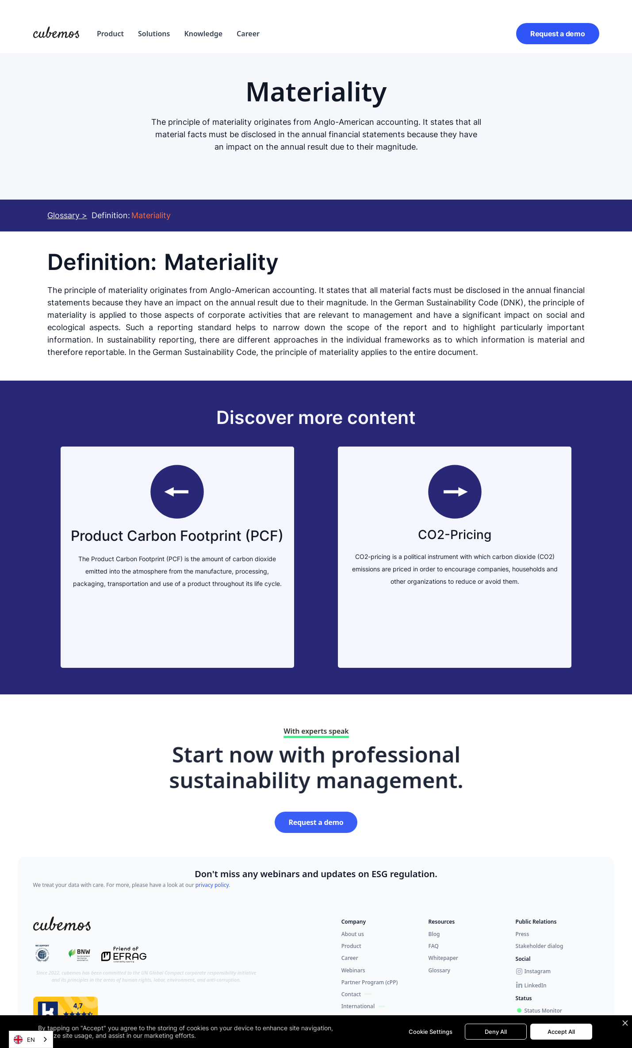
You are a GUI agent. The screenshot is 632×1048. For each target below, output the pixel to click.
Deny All (496, 1031)
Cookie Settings (430, 1031)
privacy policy (212, 885)
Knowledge (203, 34)
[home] (56, 34)
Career (248, 34)
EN (24, 1039)
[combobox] (31, 1039)
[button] (110, 33)
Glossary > (67, 215)
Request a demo (557, 33)
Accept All (561, 1031)
